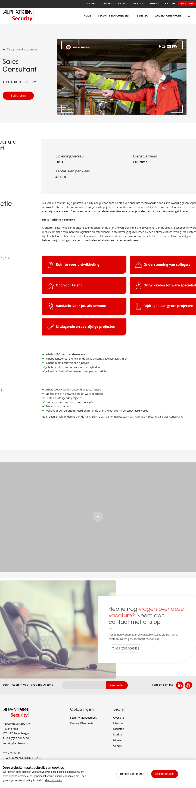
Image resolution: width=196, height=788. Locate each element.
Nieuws (122, 3)
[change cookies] (132, 774)
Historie (170, 3)
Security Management (114, 15)
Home (87, 15)
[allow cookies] (164, 774)
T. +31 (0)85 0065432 (125, 652)
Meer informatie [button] (53, 780)
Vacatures (187, 3)
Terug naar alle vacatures (20, 49)
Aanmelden (117, 685)
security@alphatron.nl (16, 743)
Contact (154, 3)
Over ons (138, 3)
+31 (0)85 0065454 (16, 738)
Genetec (142, 15)
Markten (106, 3)
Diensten (90, 3)
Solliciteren (18, 96)
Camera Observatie (168, 15)
